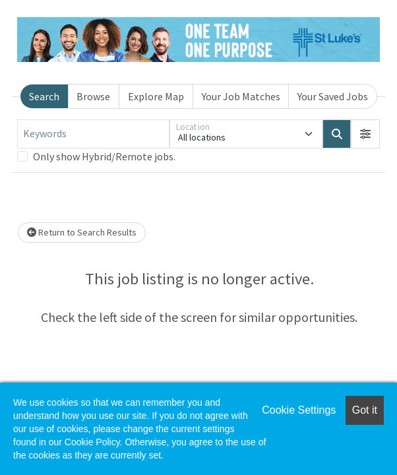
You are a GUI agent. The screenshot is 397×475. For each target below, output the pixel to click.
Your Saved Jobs (332, 96)
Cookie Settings (299, 410)
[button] (365, 133)
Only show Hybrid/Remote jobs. (104, 156)
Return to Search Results (82, 232)
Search (44, 96)
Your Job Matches (241, 96)
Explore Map (156, 96)
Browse (93, 96)
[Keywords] (93, 133)
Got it (364, 410)
